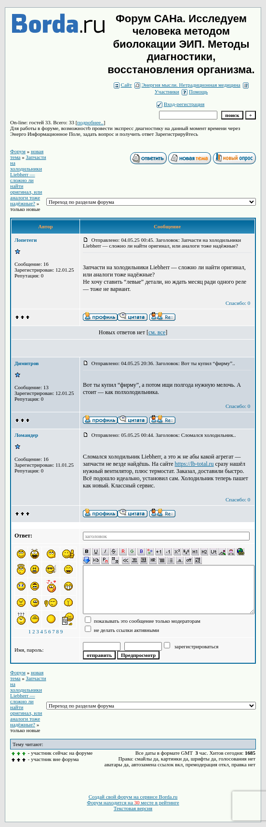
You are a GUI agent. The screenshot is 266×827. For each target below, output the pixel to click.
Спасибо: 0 (238, 303)
